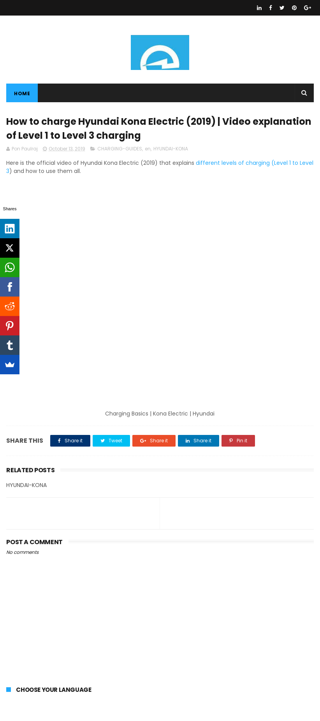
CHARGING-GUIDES (119, 148)
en (148, 148)
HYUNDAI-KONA (170, 148)
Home (22, 93)
